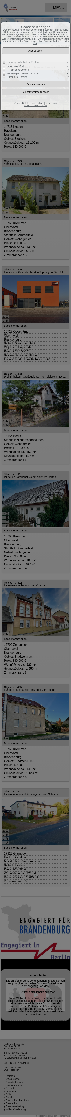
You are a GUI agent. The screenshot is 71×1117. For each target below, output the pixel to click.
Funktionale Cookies (17, 66)
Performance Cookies (18, 70)
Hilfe (35, 43)
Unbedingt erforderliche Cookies (23, 62)
